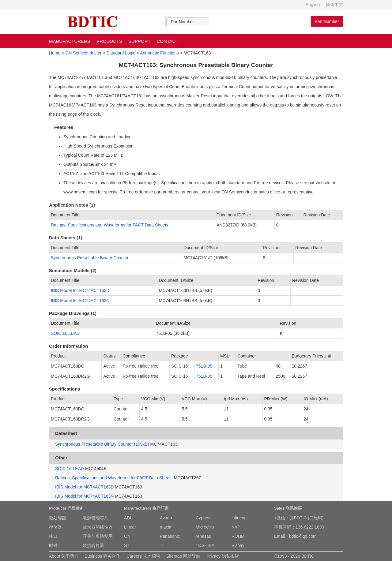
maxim (166, 527)
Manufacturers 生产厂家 (146, 508)
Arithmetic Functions (159, 52)
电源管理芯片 (95, 517)
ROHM (238, 536)
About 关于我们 (63, 556)
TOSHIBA (205, 545)
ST (127, 545)
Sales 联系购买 (288, 508)
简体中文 (334, 4)
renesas (203, 536)
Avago (166, 517)
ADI (127, 517)
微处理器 (57, 517)
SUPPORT (139, 41)
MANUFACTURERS (69, 41)
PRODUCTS (109, 41)
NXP (236, 527)
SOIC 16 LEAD (65, 333)
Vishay (238, 545)
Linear (130, 527)
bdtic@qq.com (303, 536)
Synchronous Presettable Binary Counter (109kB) (102, 444)
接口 (53, 536)
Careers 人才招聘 (143, 556)
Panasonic (170, 536)
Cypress (203, 517)
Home (54, 52)
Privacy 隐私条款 (222, 556)
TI (162, 545)
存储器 (55, 527)
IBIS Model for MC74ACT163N (80, 300)
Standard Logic (121, 52)
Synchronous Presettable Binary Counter (90, 257)
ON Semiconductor (83, 52)
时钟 (53, 545)
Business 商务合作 (102, 556)
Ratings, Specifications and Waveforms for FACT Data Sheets (109, 225)
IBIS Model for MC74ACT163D (80, 290)
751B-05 (204, 366)
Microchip (205, 527)
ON (127, 536)
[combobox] (187, 21)
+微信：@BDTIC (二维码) (299, 517)
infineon (239, 517)
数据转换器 (93, 545)
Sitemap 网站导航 (183, 556)
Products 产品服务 (66, 508)
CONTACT (167, 41)
